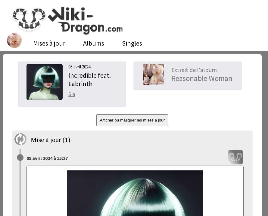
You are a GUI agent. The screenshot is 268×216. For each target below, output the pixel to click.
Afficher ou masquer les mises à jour (132, 120)
